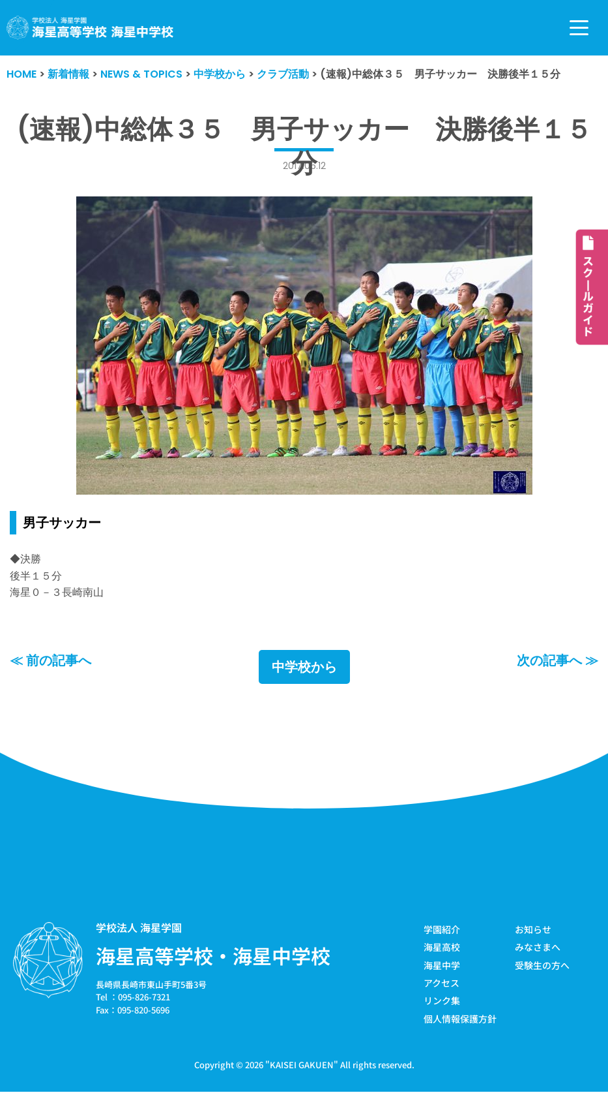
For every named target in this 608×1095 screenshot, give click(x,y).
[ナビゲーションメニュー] (579, 28)
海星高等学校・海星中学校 (213, 955)
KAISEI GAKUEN (302, 1064)
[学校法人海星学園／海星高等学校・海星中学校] (90, 28)
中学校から (304, 667)
